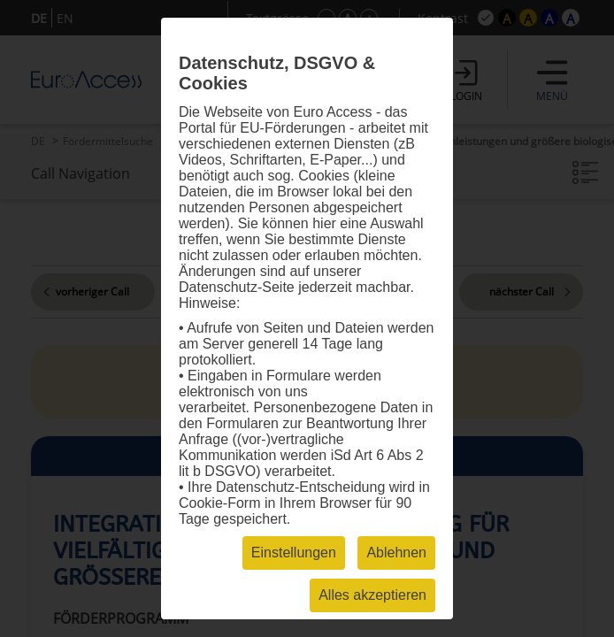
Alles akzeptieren (372, 594)
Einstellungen (293, 552)
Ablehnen (396, 552)
